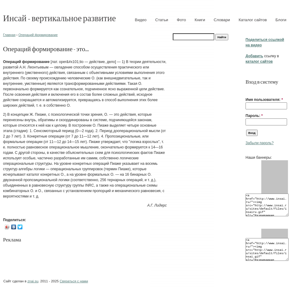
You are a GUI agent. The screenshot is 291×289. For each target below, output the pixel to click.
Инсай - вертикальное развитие (59, 17)
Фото (181, 20)
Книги (200, 20)
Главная (9, 35)
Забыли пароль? (260, 143)
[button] (248, 90)
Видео (141, 20)
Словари (222, 20)
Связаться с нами (74, 281)
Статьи (161, 20)
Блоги (281, 20)
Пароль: (254, 116)
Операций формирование (38, 35)
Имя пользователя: (264, 100)
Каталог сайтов (253, 20)
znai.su (32, 281)
